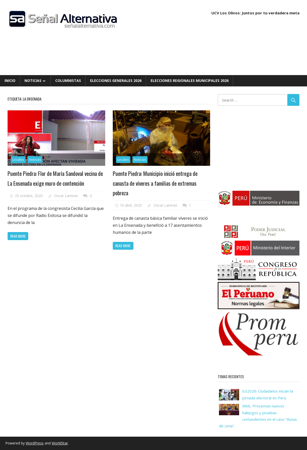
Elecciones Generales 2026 (116, 80)
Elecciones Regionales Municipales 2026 (190, 80)
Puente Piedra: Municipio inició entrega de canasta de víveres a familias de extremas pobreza (155, 183)
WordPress (35, 443)
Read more (18, 236)
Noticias (32, 80)
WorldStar (60, 443)
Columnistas (68, 80)
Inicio (10, 80)
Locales (18, 159)
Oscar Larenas (66, 195)
